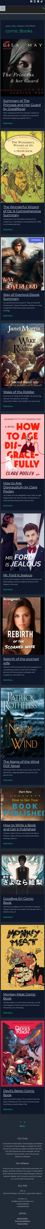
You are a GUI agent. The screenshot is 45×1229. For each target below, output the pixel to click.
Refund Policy (22, 1218)
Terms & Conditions (22, 1221)
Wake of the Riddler (19, 392)
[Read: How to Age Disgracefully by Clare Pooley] (22, 446)
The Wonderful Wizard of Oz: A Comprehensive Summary (22, 211)
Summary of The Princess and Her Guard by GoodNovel (22, 105)
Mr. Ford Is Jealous (17, 575)
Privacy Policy (22, 1224)
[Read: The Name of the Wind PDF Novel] (22, 722)
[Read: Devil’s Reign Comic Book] (22, 1053)
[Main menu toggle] (2, 8)
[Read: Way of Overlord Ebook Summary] (22, 264)
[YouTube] (35, 1)
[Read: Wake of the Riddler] (22, 355)
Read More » (8, 123)
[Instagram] (38, 1)
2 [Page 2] (24, 1122)
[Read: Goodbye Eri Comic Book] (22, 873)
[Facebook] (31, 1)
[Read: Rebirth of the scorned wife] (22, 626)
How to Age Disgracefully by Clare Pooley (20, 487)
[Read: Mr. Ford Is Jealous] (22, 542)
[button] (44, 8)
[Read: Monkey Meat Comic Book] (22, 957)
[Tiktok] (42, 1)
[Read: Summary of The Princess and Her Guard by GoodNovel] (22, 67)
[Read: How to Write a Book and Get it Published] (22, 804)
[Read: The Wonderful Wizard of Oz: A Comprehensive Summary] (22, 167)
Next (22, 1126)
